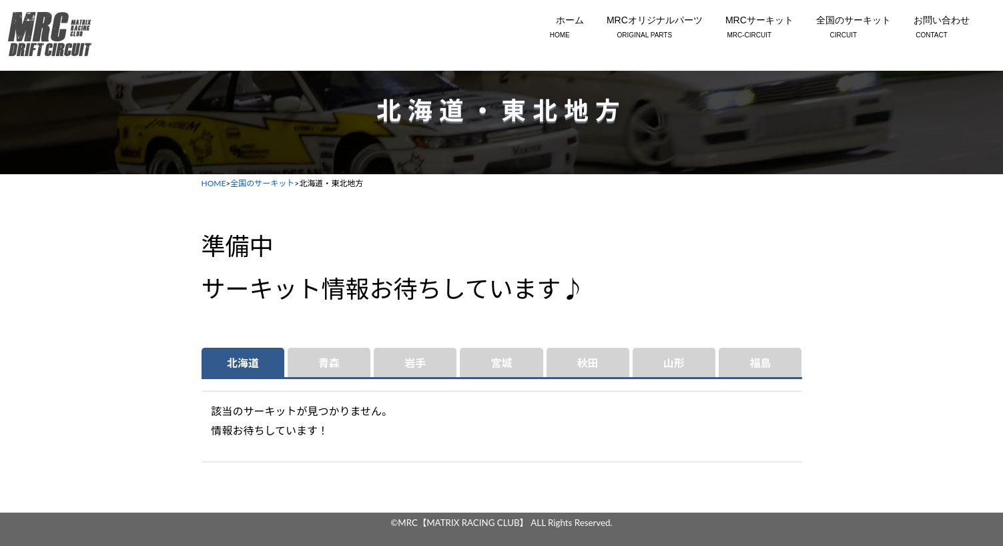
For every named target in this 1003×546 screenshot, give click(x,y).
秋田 (588, 362)
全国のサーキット (843, 28)
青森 (329, 362)
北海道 (243, 362)
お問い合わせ (932, 28)
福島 (760, 362)
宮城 (501, 362)
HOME (214, 183)
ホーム (560, 28)
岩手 (415, 362)
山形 (674, 362)
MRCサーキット (749, 28)
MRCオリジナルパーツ (645, 28)
